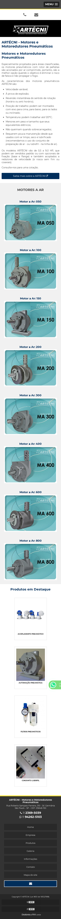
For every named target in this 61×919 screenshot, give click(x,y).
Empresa (30, 835)
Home (30, 827)
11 (30, 812)
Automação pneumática (30, 683)
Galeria (30, 851)
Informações (30, 859)
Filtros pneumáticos (31, 732)
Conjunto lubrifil (30, 780)
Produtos (30, 843)
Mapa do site (30, 875)
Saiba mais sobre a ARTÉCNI (30, 176)
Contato (30, 867)
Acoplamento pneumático (30, 634)
